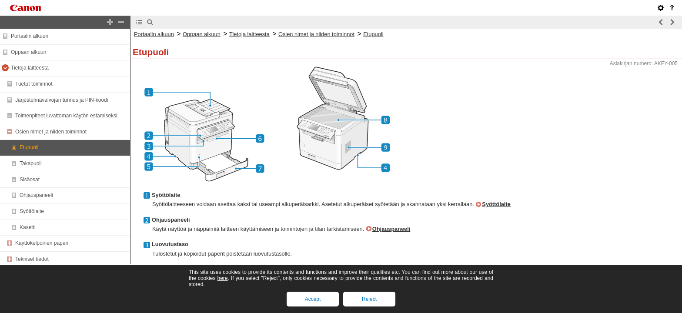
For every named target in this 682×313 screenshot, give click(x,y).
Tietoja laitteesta (30, 68)
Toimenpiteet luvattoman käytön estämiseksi (66, 116)
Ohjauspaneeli (36, 195)
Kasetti (28, 227)
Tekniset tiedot (32, 259)
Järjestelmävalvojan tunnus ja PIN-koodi (61, 100)
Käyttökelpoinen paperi (41, 243)
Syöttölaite (32, 211)
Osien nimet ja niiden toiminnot (51, 132)
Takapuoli (31, 163)
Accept (313, 299)
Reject (369, 299)
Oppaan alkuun (28, 52)
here (222, 278)
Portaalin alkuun (29, 36)
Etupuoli (29, 147)
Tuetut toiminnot (34, 84)
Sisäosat (30, 179)
